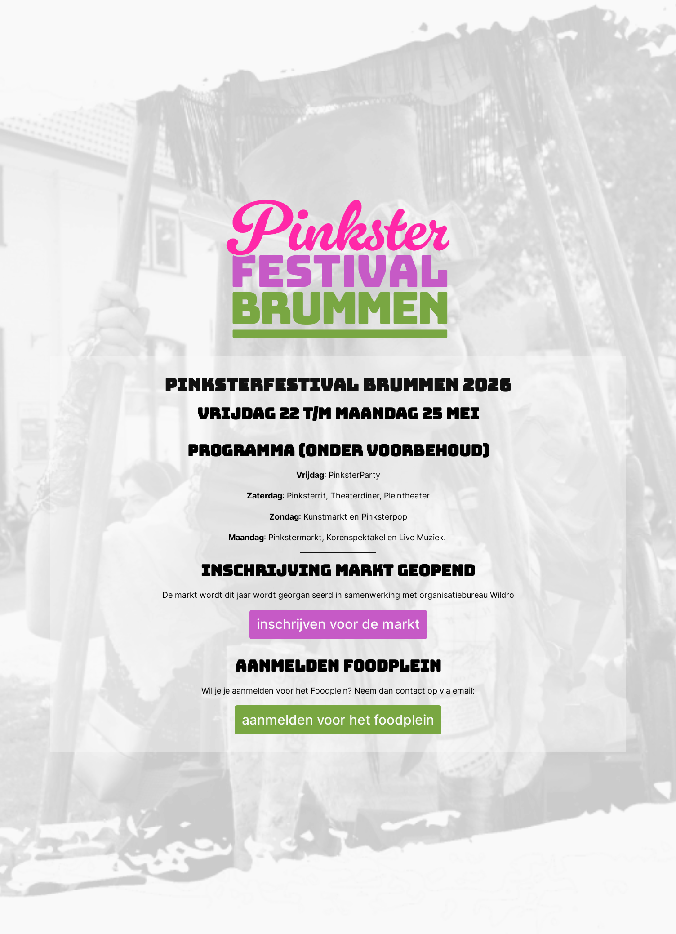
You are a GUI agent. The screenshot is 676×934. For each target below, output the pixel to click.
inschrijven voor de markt (338, 624)
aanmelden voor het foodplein (338, 720)
